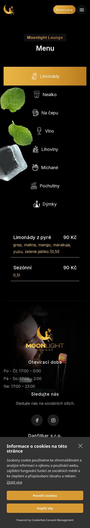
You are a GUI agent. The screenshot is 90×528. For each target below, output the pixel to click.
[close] (80, 445)
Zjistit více (14, 482)
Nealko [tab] (45, 94)
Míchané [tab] (45, 167)
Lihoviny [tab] (45, 149)
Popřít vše (45, 508)
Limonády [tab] (45, 76)
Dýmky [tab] (45, 204)
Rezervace (64, 10)
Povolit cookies (45, 495)
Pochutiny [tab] (45, 186)
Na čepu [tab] (45, 113)
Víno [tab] (45, 131)
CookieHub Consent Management (53, 520)
